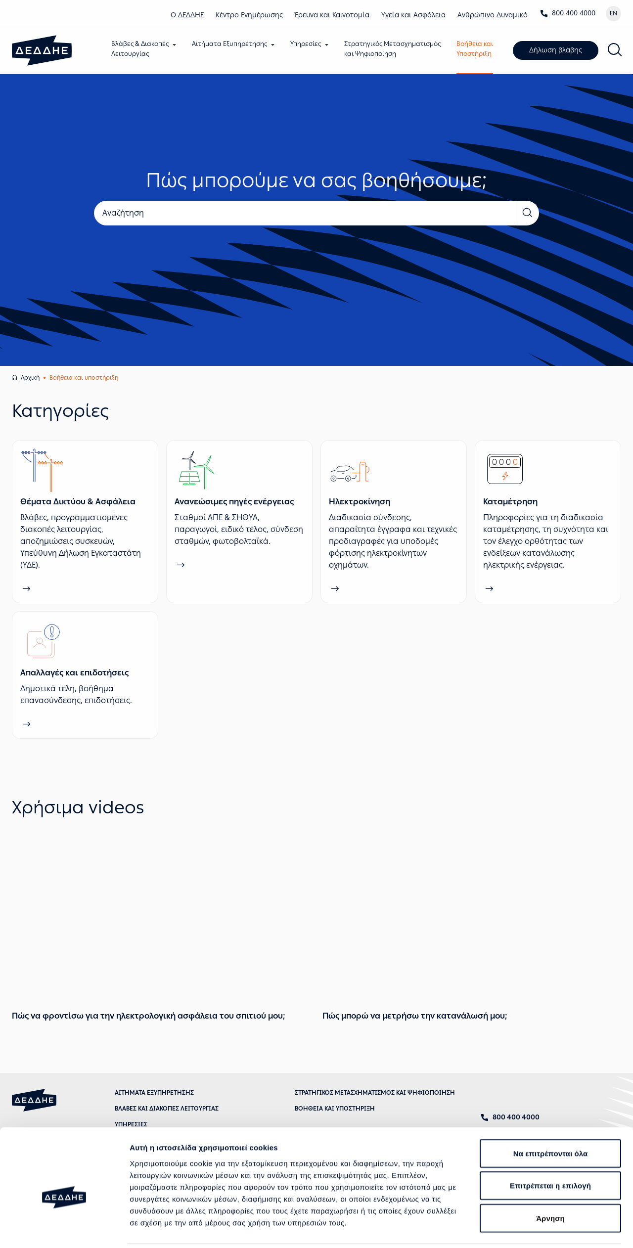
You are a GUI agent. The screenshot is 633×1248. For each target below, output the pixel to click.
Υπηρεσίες (308, 43)
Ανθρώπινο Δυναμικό (492, 15)
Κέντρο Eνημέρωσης (249, 15)
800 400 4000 (567, 13)
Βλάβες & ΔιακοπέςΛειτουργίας (142, 48)
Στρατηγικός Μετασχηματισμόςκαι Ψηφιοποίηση (395, 48)
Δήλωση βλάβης (558, 50)
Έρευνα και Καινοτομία (332, 15)
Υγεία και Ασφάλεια (413, 15)
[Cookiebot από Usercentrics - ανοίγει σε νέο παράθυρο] (64, 1228)
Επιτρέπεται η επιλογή (550, 1136)
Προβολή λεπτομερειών (172, 1228)
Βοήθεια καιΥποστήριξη (477, 48)
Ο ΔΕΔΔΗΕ (187, 15)
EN (613, 13)
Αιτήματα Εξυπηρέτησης (232, 43)
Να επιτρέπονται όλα (550, 1103)
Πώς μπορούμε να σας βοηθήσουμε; (316, 181)
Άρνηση (550, 1168)
